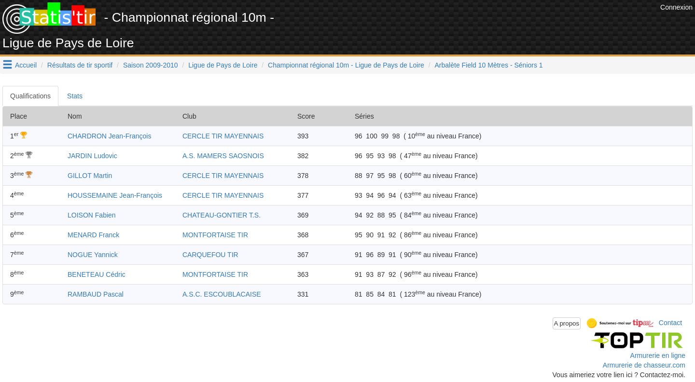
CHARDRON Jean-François (109, 136)
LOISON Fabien (92, 215)
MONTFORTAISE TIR (215, 235)
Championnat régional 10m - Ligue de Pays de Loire (346, 65)
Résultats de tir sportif (79, 65)
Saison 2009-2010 (150, 65)
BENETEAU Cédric (96, 274)
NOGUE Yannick (93, 255)
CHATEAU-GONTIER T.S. (221, 215)
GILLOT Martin (90, 175)
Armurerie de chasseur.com (644, 365)
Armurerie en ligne (657, 355)
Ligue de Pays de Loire (222, 65)
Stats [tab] (75, 96)
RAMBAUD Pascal (96, 294)
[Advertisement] (482, 24)
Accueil (26, 65)
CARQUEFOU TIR (210, 255)
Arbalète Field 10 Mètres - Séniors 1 (489, 65)
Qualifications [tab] (30, 96)
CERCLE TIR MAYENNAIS (223, 136)
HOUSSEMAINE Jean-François (115, 195)
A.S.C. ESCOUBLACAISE (221, 294)
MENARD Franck (93, 235)
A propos (567, 323)
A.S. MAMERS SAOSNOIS (223, 156)
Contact (670, 323)
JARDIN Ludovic (92, 156)
